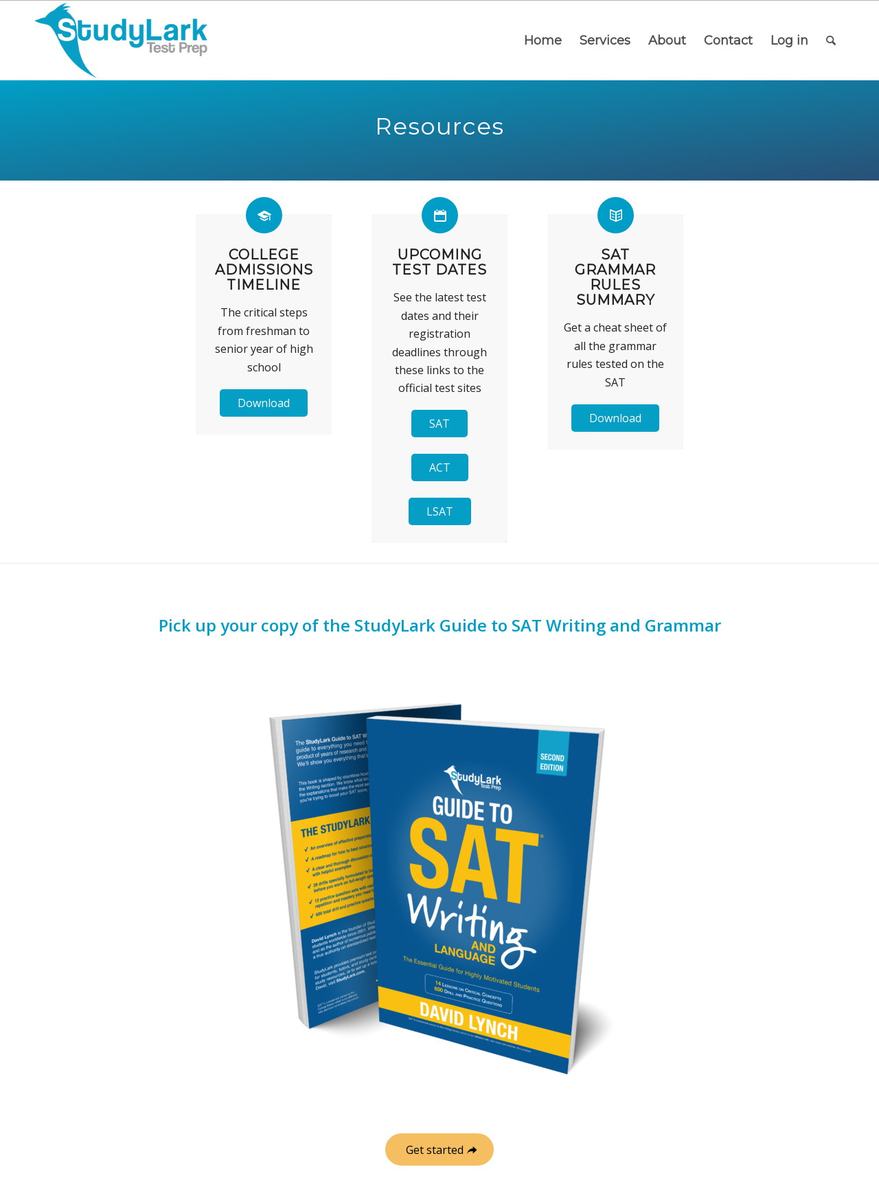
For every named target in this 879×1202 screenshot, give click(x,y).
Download (264, 403)
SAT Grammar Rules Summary (615, 277)
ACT (439, 467)
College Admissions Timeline (264, 269)
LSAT (439, 511)
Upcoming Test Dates (439, 262)
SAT (439, 423)
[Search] (831, 40)
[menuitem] (543, 40)
